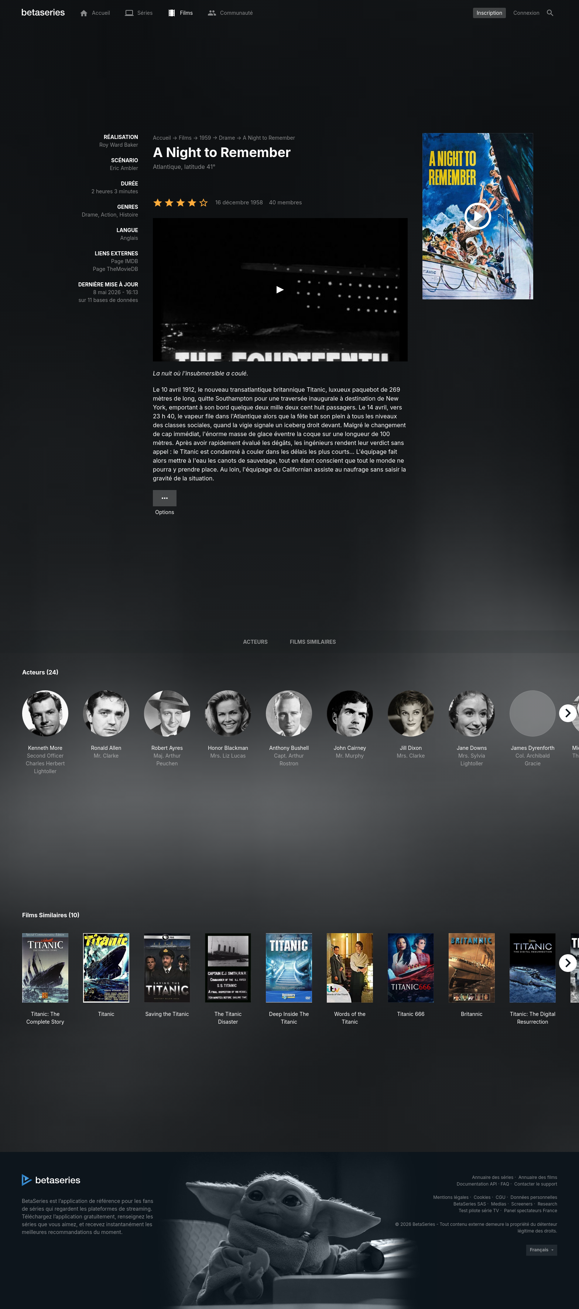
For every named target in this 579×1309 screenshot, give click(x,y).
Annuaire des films (537, 1177)
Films (185, 138)
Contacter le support (535, 1184)
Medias (498, 1204)
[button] (45, 732)
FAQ (505, 1184)
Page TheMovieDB (115, 269)
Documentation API (477, 1184)
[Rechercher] (550, 13)
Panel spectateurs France (530, 1210)
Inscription (489, 13)
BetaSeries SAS (469, 1204)
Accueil (162, 138)
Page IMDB (124, 261)
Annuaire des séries (492, 1177)
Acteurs (255, 642)
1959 (205, 138)
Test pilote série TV (479, 1210)
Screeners (522, 1204)
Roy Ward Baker (118, 145)
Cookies (482, 1197)
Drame (227, 138)
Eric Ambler (124, 168)
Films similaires (313, 642)
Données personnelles (534, 1197)
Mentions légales (451, 1197)
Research (547, 1204)
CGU (501, 1197)
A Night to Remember (269, 138)
